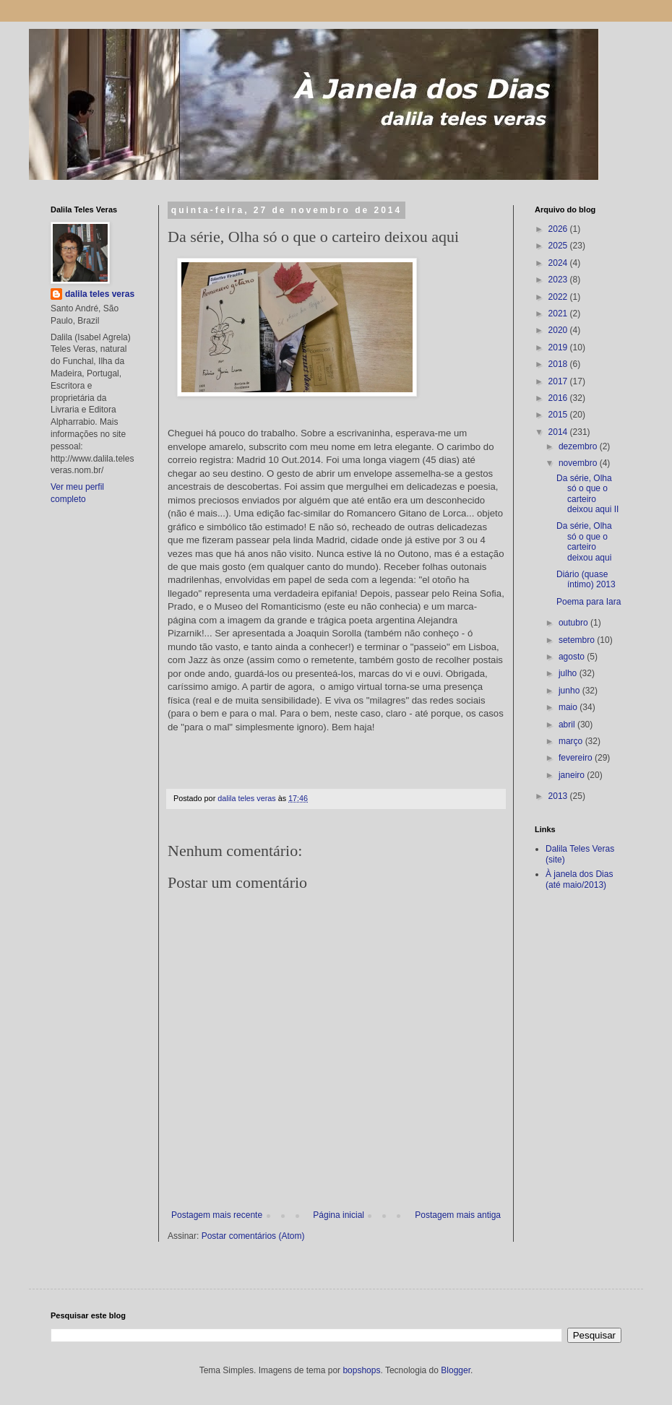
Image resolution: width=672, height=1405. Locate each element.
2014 (559, 432)
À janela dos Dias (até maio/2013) (579, 879)
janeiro (573, 775)
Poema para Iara (588, 602)
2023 (559, 279)
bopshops (361, 1370)
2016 (559, 398)
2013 (559, 796)
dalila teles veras (99, 294)
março (572, 741)
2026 (559, 229)
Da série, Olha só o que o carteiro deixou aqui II (587, 493)
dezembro (579, 446)
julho (569, 673)
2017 (559, 381)
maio (569, 707)
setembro (578, 640)
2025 (559, 246)
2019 (559, 347)
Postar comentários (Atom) (253, 1236)
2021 (559, 313)
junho (570, 691)
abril (568, 724)
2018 (559, 364)
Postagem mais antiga (458, 1215)
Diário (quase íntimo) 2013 (586, 579)
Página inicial (338, 1215)
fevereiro (577, 758)
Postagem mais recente (216, 1215)
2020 (559, 330)
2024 (559, 263)
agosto (573, 657)
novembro (579, 463)
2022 (559, 297)
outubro (574, 623)
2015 (559, 415)
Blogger (455, 1370)
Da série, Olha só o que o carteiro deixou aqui (584, 541)
